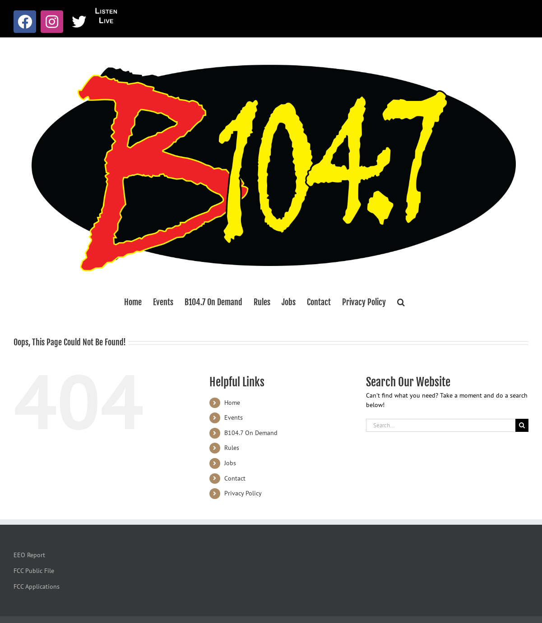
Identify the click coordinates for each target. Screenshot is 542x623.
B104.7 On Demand (251, 433)
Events (233, 417)
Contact (235, 478)
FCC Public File (34, 571)
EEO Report (29, 555)
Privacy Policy (243, 493)
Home (232, 403)
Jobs (230, 463)
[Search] (521, 425)
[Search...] (440, 425)
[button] (401, 302)
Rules (231, 448)
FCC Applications (37, 586)
